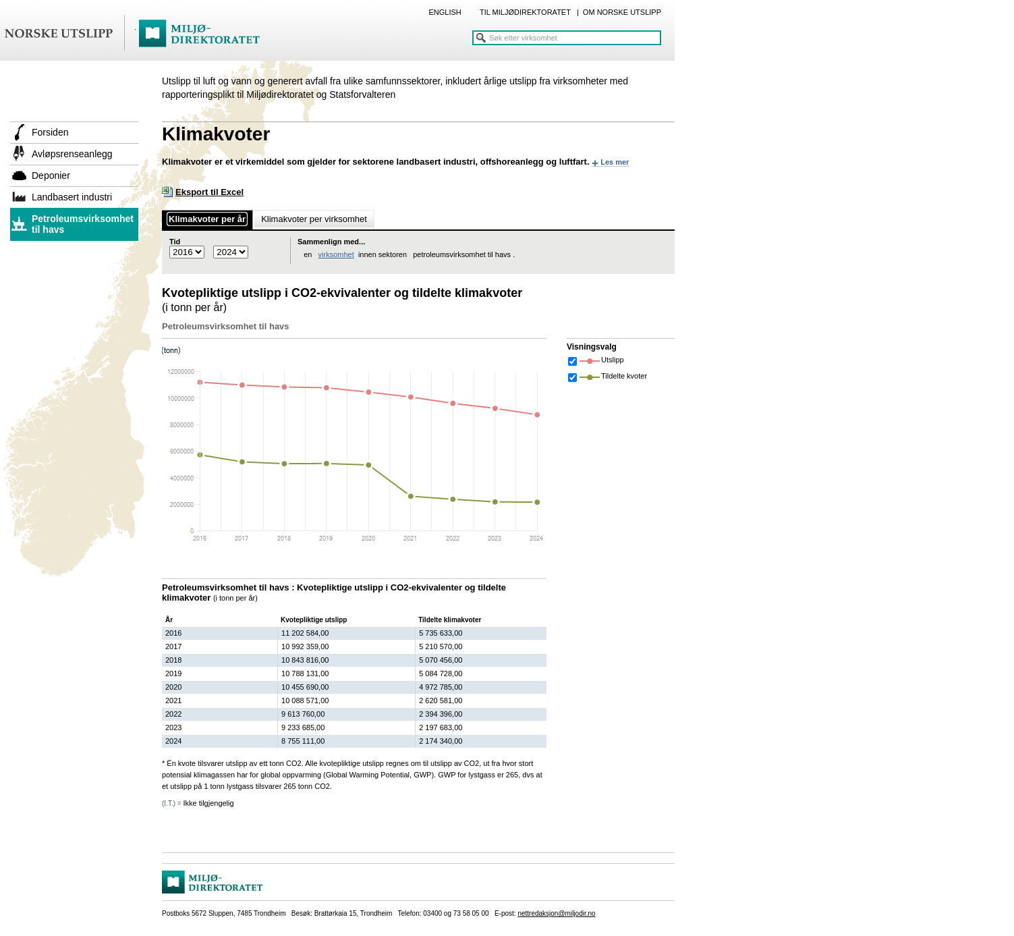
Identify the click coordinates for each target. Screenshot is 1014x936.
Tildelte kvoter (624, 376)
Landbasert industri (72, 197)
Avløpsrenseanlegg (72, 153)
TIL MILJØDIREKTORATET (525, 12)
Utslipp (612, 360)
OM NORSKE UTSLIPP (622, 12)
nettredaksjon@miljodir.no (556, 913)
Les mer (614, 162)
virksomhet (336, 254)
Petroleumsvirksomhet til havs (83, 224)
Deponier (51, 175)
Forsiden (50, 132)
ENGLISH (444, 12)
